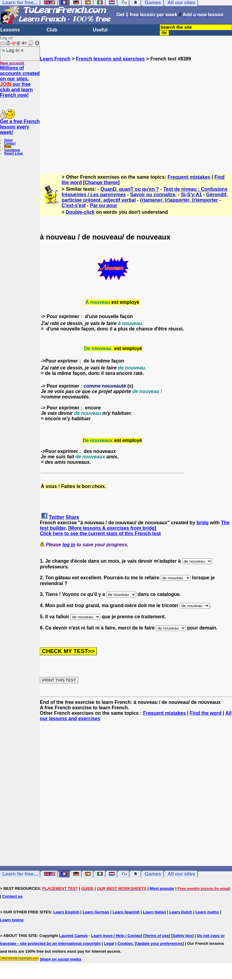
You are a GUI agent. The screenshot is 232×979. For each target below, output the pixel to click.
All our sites (181, 874)
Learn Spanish (126, 912)
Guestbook (12, 150)
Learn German (95, 912)
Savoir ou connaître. (153, 194)
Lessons (10, 29)
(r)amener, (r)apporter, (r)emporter (179, 200)
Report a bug (13, 153)
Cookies (125, 943)
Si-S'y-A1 (191, 194)
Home (8, 140)
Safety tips (182, 935)
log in (69, 544)
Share (72, 517)
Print (7, 146)
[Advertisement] (136, 115)
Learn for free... (19, 874)
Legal (109, 943)
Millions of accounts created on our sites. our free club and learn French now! (20, 81)
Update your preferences (159, 943)
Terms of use (157, 935)
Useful (100, 29)
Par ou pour (103, 205)
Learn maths (207, 912)
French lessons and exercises (110, 58)
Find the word (205, 713)
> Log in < (13, 50)
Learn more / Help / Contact (116, 935)
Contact (9, 143)
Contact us (12, 896)
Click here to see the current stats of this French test (100, 533)
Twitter (56, 517)
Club (52, 29)
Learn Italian (154, 912)
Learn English (66, 912)
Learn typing (12, 920)
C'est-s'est (74, 205)
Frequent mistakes (189, 177)
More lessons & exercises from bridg (112, 528)
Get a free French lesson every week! (20, 127)
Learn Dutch (180, 912)
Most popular (162, 888)
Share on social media (60, 959)
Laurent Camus (73, 935)
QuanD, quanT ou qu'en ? (130, 189)
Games (153, 874)
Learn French (55, 58)
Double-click (80, 212)
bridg (202, 522)
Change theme (101, 182)
